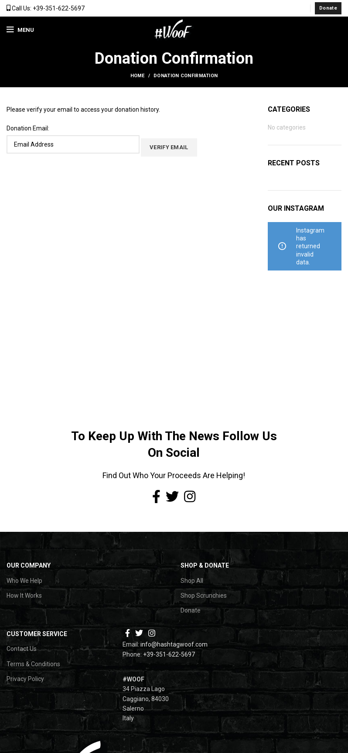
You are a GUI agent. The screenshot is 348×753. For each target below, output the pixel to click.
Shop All (192, 580)
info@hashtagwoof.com (174, 644)
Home (137, 76)
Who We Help (24, 580)
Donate (328, 8)
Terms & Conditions (33, 664)
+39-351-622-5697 (169, 654)
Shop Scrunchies (204, 595)
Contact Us (22, 648)
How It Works (24, 595)
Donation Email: (28, 128)
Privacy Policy (25, 678)
